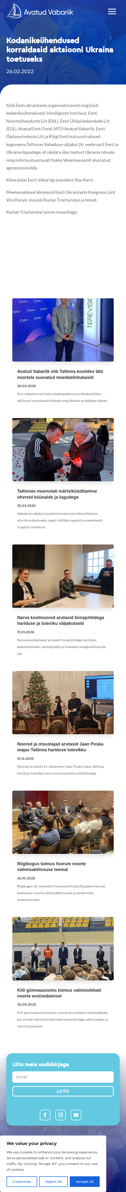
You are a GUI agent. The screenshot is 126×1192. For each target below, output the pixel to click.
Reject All (53, 1181)
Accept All (85, 1181)
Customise (22, 1181)
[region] (53, 1164)
